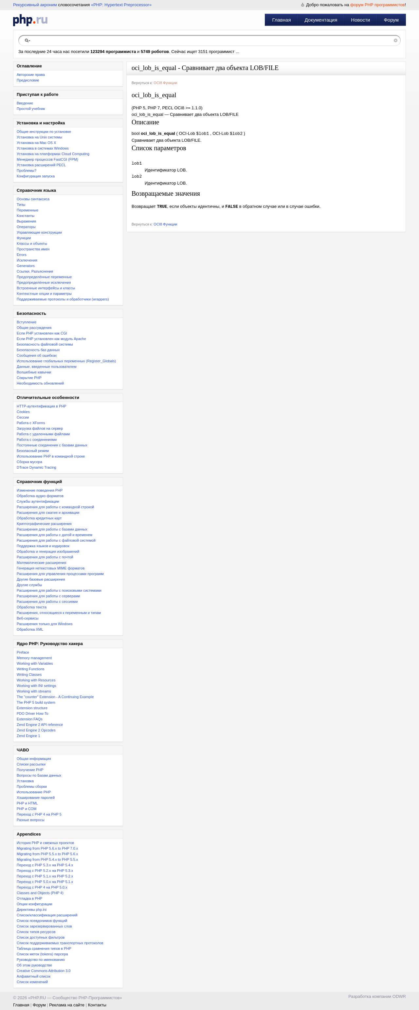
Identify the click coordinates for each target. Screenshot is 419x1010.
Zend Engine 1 (28, 736)
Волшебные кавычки (34, 372)
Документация (321, 20)
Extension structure (32, 708)
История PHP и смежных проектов (45, 843)
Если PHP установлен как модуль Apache (51, 339)
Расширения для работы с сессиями (47, 602)
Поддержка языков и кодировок (43, 546)
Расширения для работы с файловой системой (56, 540)
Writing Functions (31, 669)
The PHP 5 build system (36, 702)
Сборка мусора (29, 462)
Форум (391, 20)
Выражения (26, 221)
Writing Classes (29, 674)
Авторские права (31, 75)
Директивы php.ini (31, 909)
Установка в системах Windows (43, 148)
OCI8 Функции (165, 83)
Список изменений (32, 982)
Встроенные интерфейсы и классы (46, 288)
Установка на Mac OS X (36, 143)
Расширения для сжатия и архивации (48, 512)
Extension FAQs (30, 719)
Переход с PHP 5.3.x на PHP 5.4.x (45, 865)
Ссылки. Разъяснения (35, 271)
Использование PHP (34, 792)
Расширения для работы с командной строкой (55, 507)
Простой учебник (31, 109)
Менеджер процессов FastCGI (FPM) (47, 159)
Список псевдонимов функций (42, 921)
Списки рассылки (31, 764)
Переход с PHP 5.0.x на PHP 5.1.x (45, 882)
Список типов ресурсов (36, 932)
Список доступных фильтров (40, 937)
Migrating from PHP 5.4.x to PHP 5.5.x (47, 859)
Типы (21, 205)
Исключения (27, 260)
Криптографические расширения (44, 524)
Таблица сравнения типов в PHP (44, 948)
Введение (25, 103)
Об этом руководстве (34, 965)
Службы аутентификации (38, 501)
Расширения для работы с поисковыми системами (59, 590)
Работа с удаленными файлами (43, 434)
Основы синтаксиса (33, 199)
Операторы (26, 227)
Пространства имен (33, 249)
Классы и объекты (32, 243)
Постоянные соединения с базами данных (52, 445)
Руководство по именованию (41, 960)
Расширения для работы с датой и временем (54, 535)
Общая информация (34, 759)
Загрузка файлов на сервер (40, 428)
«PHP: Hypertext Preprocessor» (121, 4)
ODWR (399, 996)
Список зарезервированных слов (44, 926)
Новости (360, 20)
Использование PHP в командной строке (51, 456)
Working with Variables (35, 663)
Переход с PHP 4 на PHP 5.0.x (42, 887)
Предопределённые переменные (44, 277)
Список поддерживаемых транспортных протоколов (60, 943)
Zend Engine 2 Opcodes (36, 730)
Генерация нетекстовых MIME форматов (50, 568)
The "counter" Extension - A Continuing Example (55, 697)
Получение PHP (30, 770)
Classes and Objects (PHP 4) (40, 893)
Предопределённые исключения (44, 282)
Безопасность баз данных (38, 350)
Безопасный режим (33, 451)
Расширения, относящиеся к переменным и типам (59, 613)
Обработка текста (31, 607)
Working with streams (34, 691)
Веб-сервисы (27, 618)
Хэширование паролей (36, 798)
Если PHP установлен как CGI (42, 333)
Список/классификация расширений (47, 915)
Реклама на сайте (66, 1004)
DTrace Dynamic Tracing (36, 467)
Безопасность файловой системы (45, 344)
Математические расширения (41, 563)
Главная (281, 20)
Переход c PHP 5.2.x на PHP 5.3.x (45, 871)
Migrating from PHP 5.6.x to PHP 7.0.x (47, 848)
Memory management (34, 658)
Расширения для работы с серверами (48, 596)
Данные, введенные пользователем (46, 367)
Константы (25, 216)
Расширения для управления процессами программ (60, 574)
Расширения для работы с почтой (45, 557)
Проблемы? (26, 170)
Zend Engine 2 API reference (40, 725)
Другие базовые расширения (41, 579)
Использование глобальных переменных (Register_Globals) (66, 361)
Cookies (23, 412)
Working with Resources (36, 680)
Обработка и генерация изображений (48, 551)
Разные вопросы (31, 820)
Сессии (23, 417)
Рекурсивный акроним (35, 4)
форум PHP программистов (377, 4)
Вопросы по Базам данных (39, 775)
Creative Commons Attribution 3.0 (43, 971)
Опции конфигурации (34, 904)
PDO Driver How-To (32, 713)
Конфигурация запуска (36, 176)
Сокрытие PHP (29, 378)
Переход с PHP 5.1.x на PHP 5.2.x (45, 876)
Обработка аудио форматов (40, 496)
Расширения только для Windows (45, 624)
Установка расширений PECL (41, 165)
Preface (23, 652)
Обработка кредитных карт (39, 518)
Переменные (27, 210)
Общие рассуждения (34, 328)
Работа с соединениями (37, 440)
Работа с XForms (31, 423)
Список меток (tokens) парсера (42, 954)
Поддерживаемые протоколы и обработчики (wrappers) (63, 299)
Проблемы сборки (32, 786)
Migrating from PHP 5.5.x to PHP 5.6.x (47, 854)
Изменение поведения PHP (40, 490)
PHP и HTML (27, 803)
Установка (25, 781)
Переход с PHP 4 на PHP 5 (39, 814)
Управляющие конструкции (39, 232)
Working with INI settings (36, 686)
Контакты (97, 1004)
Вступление (26, 322)
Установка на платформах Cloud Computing (53, 154)
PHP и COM (26, 809)
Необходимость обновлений (40, 383)
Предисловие (28, 80)
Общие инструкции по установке (44, 132)
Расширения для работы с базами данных (52, 529)
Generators (26, 266)
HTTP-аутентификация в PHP (41, 406)
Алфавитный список (33, 976)
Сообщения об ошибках (37, 355)
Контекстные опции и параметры (44, 294)
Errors (22, 255)
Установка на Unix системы (39, 137)
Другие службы (29, 585)
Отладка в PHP (29, 898)
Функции (24, 238)
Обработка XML (30, 629)
